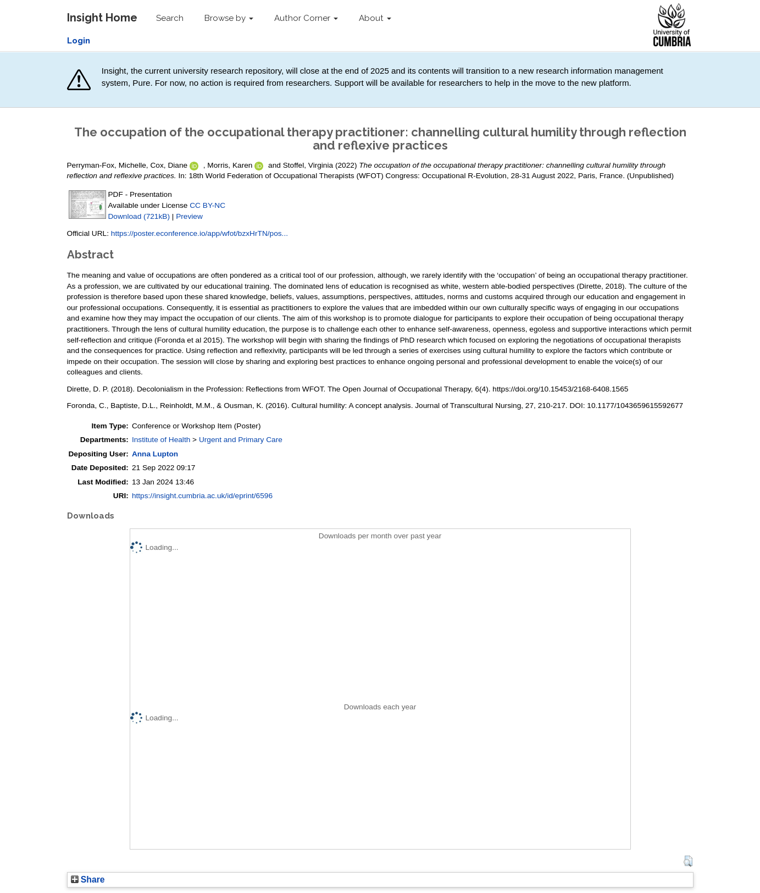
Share (88, 879)
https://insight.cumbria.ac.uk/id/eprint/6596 (202, 496)
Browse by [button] (228, 18)
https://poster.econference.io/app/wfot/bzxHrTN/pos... (199, 233)
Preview (189, 216)
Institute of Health (161, 440)
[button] (688, 861)
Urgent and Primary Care (240, 440)
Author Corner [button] (306, 18)
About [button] (375, 18)
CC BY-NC (207, 205)
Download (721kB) (139, 216)
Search (170, 18)
